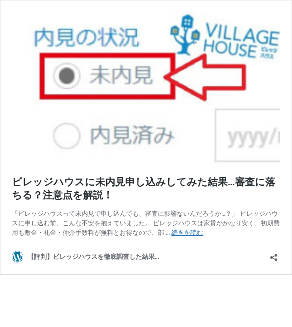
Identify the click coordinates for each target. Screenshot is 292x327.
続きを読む (187, 232)
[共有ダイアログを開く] (274, 255)
